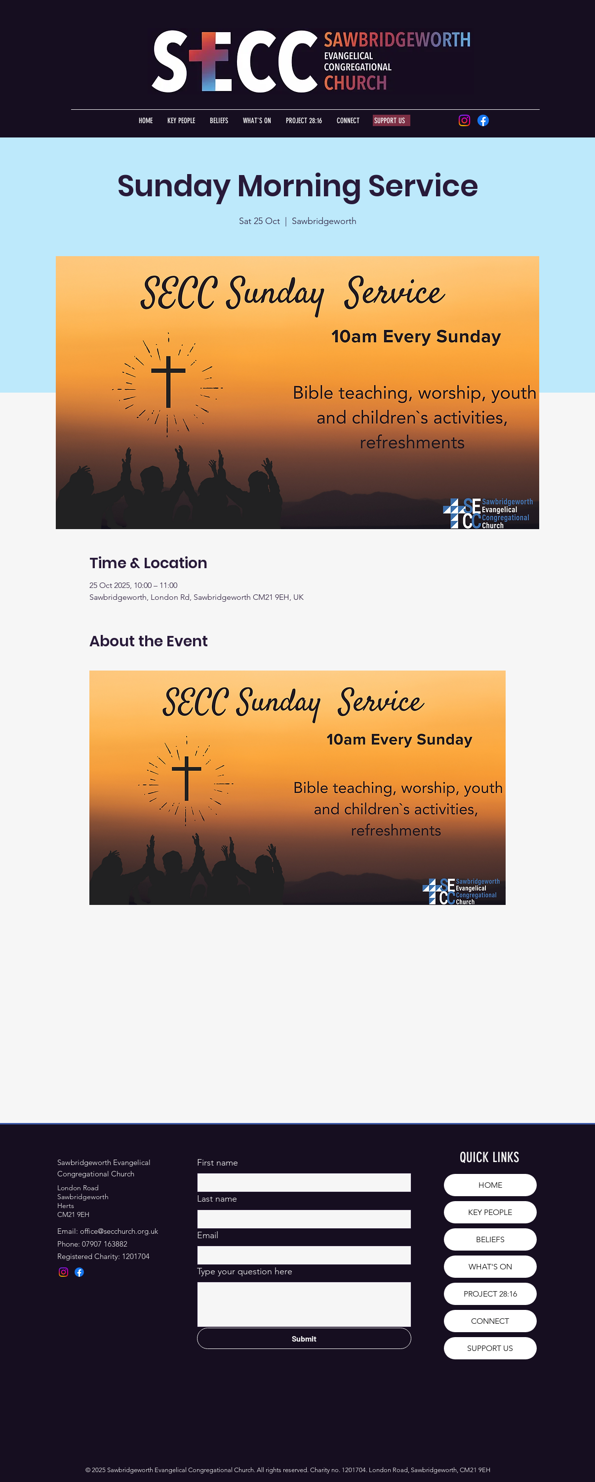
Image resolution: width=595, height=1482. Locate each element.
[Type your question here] (304, 1304)
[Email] (301, 1255)
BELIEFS (490, 1239)
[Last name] (301, 1219)
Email (207, 1235)
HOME (490, 1185)
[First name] (301, 1182)
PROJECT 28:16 (490, 1294)
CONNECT (490, 1321)
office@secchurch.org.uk (119, 1231)
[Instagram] (464, 120)
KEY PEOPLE (490, 1212)
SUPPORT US (490, 1348)
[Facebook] (483, 120)
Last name (217, 1198)
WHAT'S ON (490, 1266)
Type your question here (244, 1271)
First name (217, 1162)
